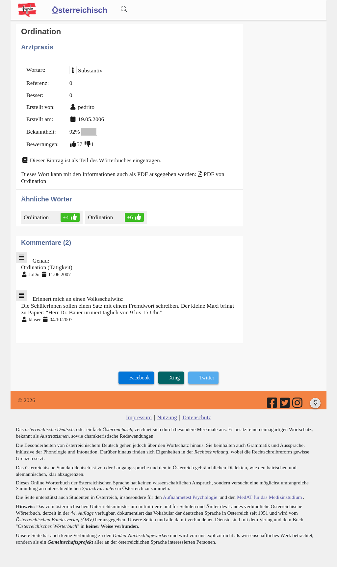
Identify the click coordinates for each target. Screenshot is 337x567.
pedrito (86, 107)
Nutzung (167, 417)
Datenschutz (196, 417)
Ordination (37, 217)
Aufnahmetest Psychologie (190, 497)
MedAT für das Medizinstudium (269, 497)
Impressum (139, 417)
